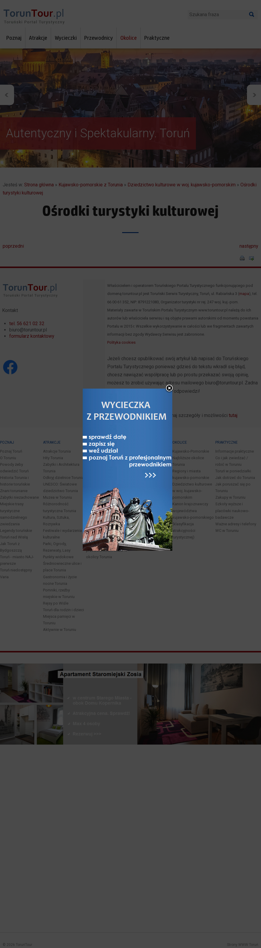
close (169, 364)
